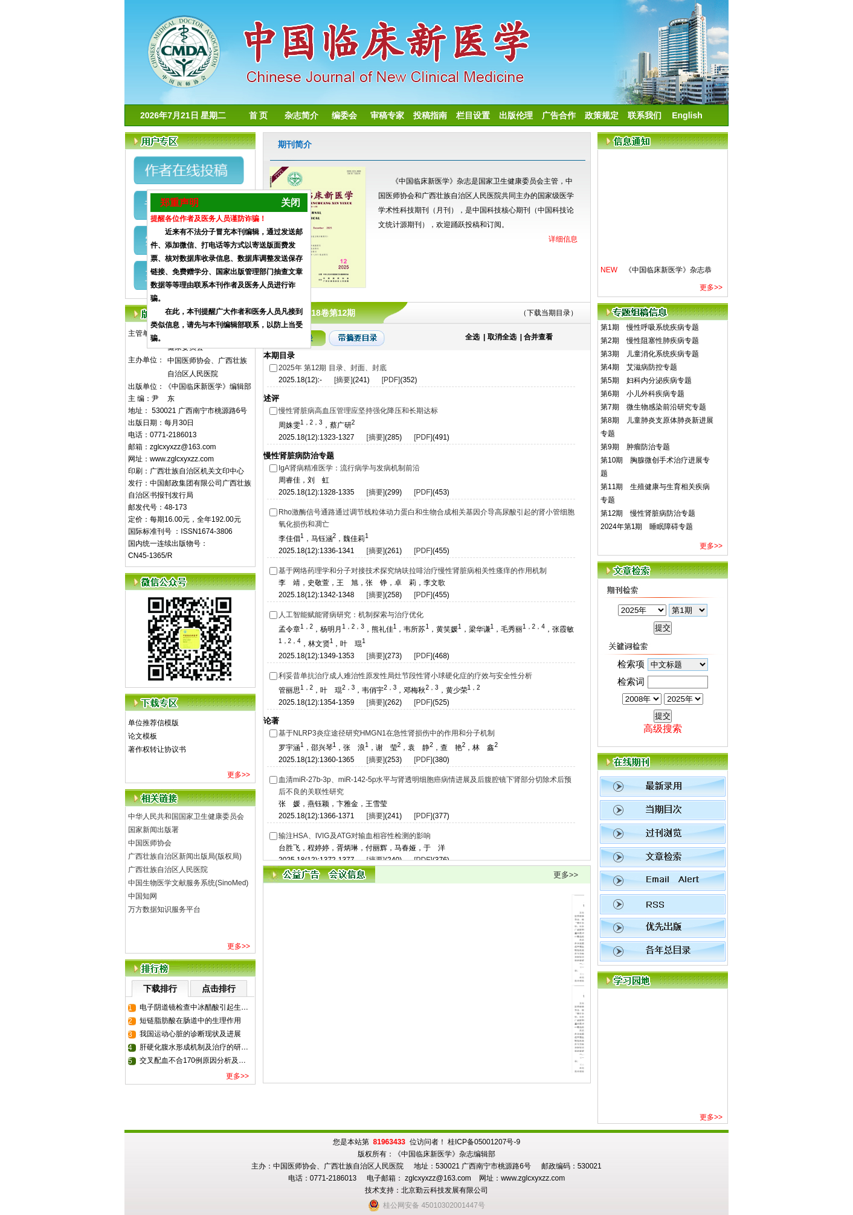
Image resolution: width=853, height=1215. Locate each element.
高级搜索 (662, 728)
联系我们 (644, 115)
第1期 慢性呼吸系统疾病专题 (649, 327)
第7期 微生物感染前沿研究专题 (653, 407)
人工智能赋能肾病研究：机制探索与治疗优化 (350, 615)
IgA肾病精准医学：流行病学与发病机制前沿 (349, 468)
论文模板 (142, 736)
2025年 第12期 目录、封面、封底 (332, 368)
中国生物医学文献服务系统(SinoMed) (188, 883)
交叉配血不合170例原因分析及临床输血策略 (196, 1060)
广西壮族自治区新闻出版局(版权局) (185, 856)
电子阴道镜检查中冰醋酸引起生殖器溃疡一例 (196, 1007)
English (687, 115)
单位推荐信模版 (153, 723)
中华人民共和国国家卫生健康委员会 (186, 816)
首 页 (258, 115)
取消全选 (502, 337)
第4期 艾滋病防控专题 (638, 367)
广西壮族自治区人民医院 (168, 869)
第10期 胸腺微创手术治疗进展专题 (655, 467)
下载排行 (160, 988)
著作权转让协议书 (157, 749)
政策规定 (602, 115)
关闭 (282, 208)
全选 (472, 337)
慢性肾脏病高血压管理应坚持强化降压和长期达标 (358, 410)
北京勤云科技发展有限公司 (444, 1190)
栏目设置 (473, 115)
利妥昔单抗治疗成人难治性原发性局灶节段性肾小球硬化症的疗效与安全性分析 (405, 676)
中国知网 (142, 896)
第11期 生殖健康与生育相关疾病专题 (655, 493)
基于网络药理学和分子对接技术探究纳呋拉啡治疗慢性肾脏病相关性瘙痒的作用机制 (412, 570)
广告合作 (559, 115)
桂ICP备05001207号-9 (484, 1142)
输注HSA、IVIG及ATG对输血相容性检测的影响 (354, 836)
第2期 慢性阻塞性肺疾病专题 (649, 340)
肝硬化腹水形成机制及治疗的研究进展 (196, 1047)
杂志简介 (301, 115)
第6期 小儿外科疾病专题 (642, 394)
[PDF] (391, 380)
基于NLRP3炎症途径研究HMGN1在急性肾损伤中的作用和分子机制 (386, 733)
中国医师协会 (150, 843)
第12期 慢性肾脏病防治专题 (647, 513)
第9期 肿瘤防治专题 (635, 447)
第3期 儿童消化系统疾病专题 (649, 354)
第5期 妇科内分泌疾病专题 (646, 380)
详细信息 (563, 239)
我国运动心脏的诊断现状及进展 (190, 1034)
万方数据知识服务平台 (164, 909)
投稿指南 (430, 115)
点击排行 (219, 988)
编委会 (344, 115)
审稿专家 (387, 115)
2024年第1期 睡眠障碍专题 (646, 526)
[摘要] (343, 380)
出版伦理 (516, 115)
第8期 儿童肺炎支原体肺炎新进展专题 (656, 427)
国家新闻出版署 (153, 829)
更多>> (238, 775)
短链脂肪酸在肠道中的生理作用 (190, 1020)
